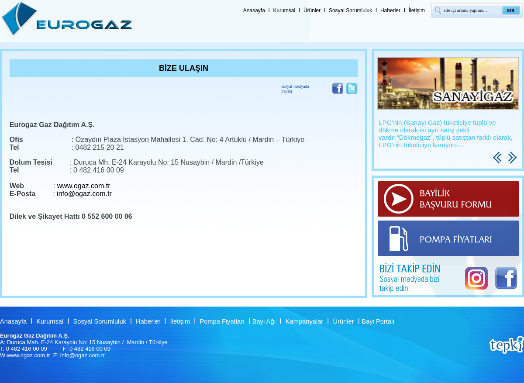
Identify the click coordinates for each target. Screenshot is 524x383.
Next (513, 167)
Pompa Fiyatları (222, 321)
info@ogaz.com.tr (84, 193)
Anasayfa (254, 10)
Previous (498, 167)
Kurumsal (284, 10)
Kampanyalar (304, 321)
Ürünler (312, 10)
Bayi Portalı (378, 321)
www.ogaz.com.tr (83, 186)
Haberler (390, 10)
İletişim (417, 10)
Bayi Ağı (264, 321)
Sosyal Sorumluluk (350, 10)
